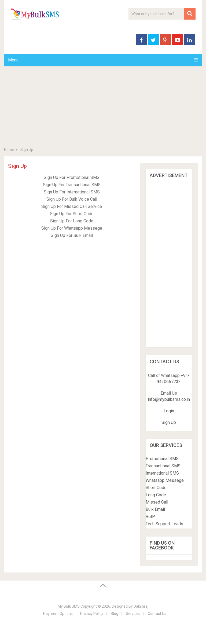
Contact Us (157, 613)
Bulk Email (155, 509)
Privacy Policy (91, 613)
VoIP (150, 516)
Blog (114, 613)
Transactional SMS (163, 465)
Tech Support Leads (164, 523)
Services (133, 613)
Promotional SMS (162, 458)
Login (169, 410)
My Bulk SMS (69, 606)
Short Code (156, 487)
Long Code (156, 494)
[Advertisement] (103, 110)
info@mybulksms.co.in (169, 399)
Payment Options (58, 613)
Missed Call (157, 502)
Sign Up (168, 422)
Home (9, 150)
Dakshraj (141, 606)
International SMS (162, 473)
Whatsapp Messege (165, 480)
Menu (13, 60)
